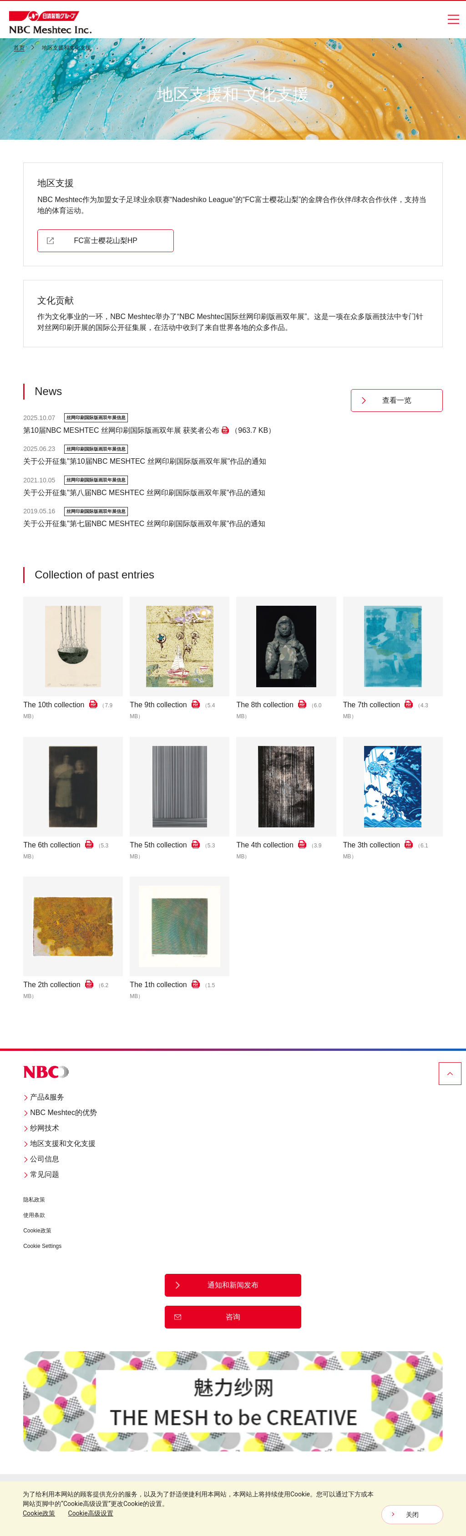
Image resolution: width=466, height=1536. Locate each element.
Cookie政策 (37, 1231)
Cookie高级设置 (90, 1513)
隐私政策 (34, 1200)
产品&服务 (43, 1097)
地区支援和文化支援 (59, 1144)
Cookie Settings (42, 1246)
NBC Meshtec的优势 (60, 1113)
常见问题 (41, 1175)
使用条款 (34, 1215)
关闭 (412, 1514)
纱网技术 (41, 1128)
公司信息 (41, 1159)
